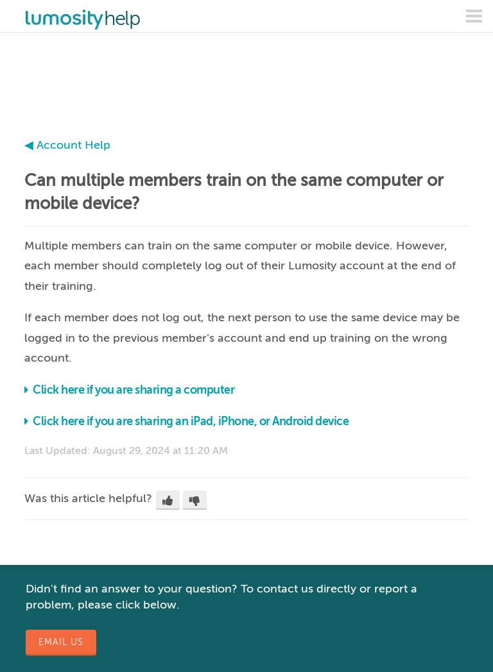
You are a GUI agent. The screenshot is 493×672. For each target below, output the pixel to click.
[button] (168, 500)
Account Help (73, 145)
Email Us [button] (61, 642)
